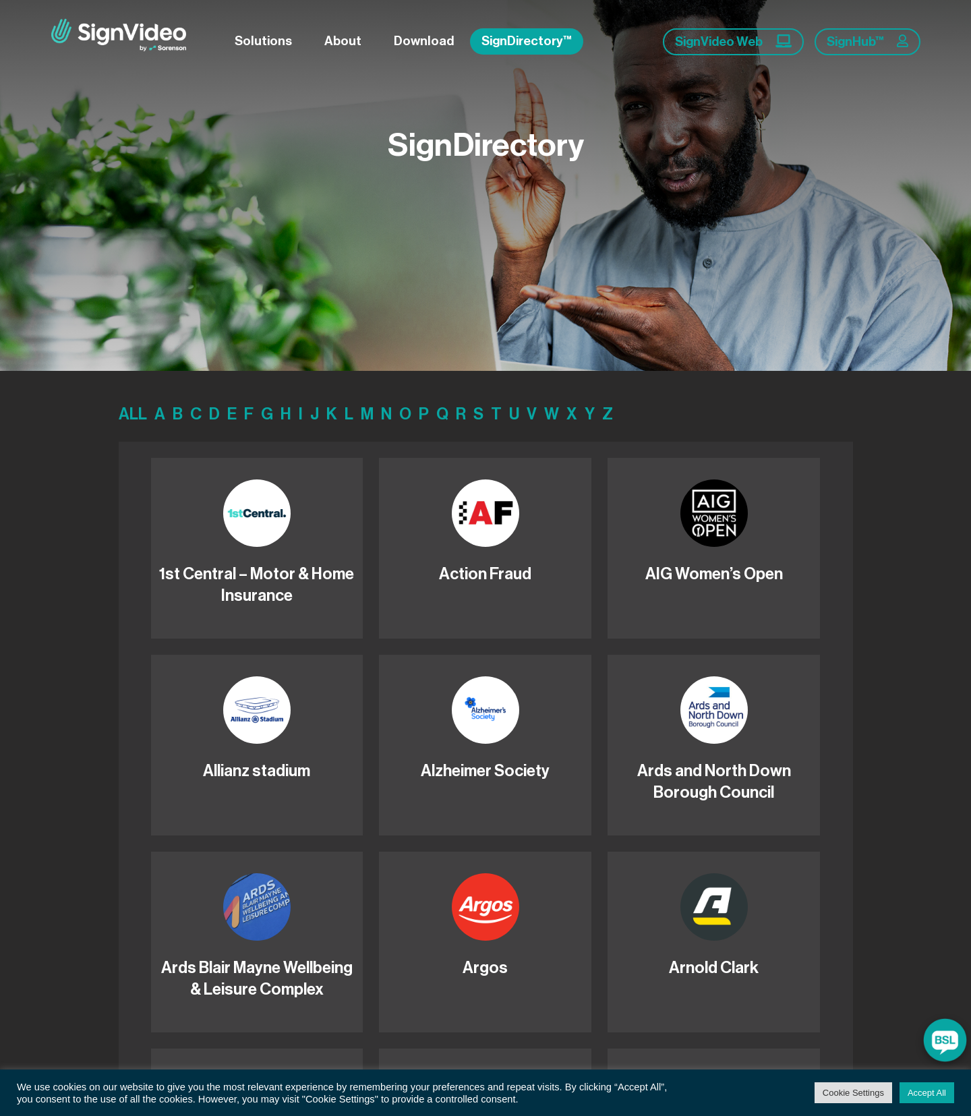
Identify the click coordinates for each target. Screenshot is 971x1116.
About (342, 40)
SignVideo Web (733, 41)
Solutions (263, 40)
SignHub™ (867, 41)
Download (424, 40)
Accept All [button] (927, 1093)
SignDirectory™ (526, 40)
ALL (133, 414)
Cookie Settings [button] (853, 1093)
